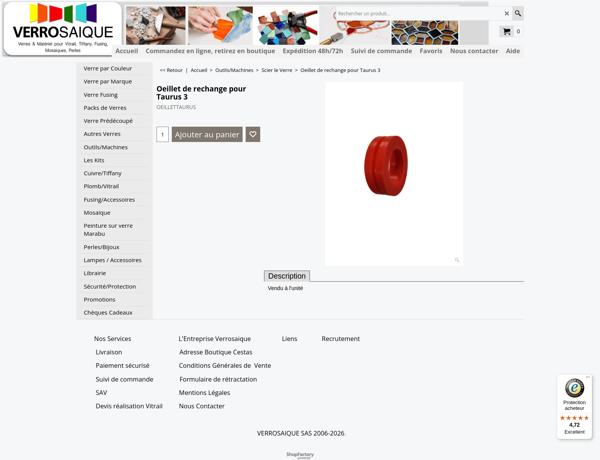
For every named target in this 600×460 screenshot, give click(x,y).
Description (287, 276)
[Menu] (587, 378)
